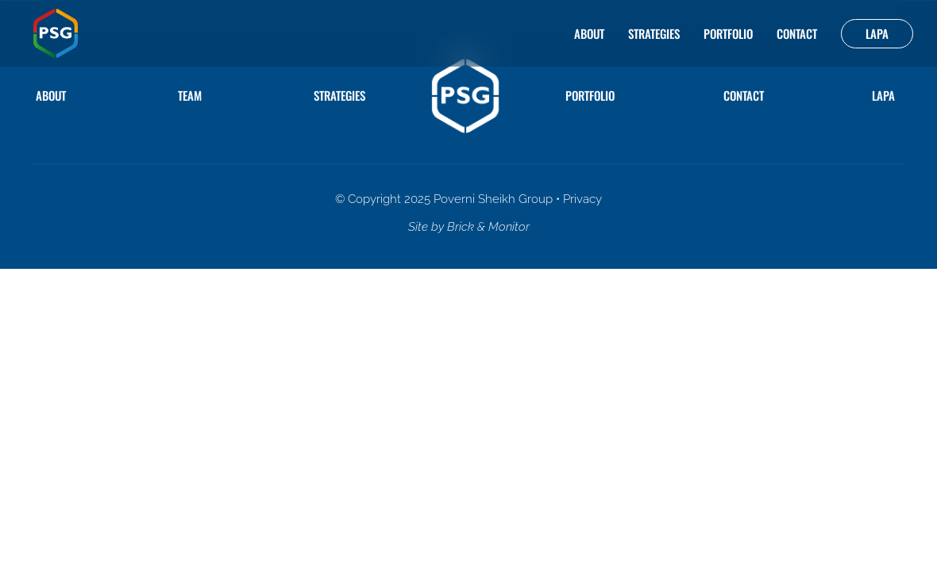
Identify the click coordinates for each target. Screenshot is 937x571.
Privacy (582, 199)
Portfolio (728, 33)
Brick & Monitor (488, 227)
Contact (797, 33)
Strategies (654, 33)
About (589, 33)
